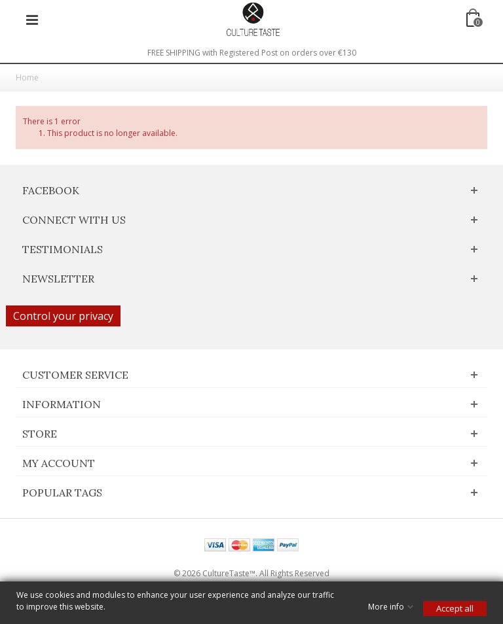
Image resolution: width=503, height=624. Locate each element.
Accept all (455, 608)
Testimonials (62, 249)
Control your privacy (63, 316)
